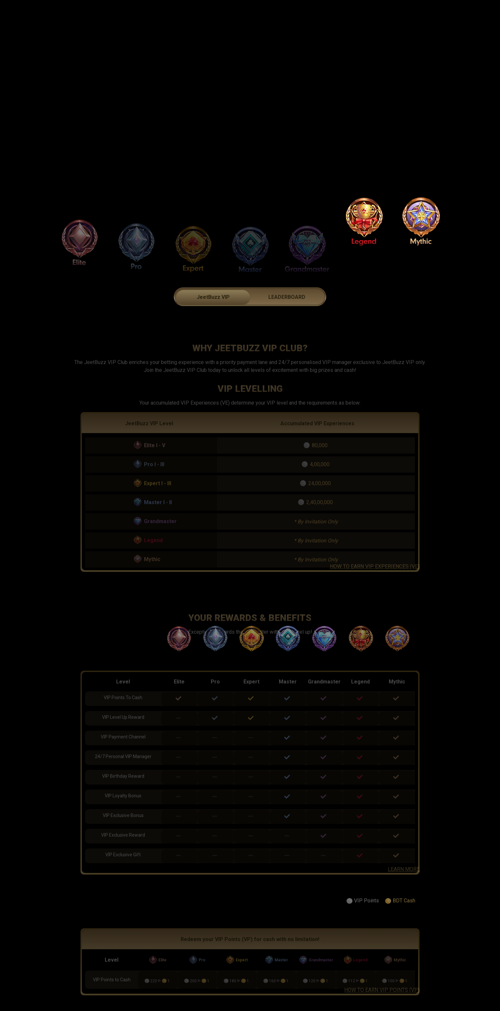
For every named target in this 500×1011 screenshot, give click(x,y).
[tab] (213, 311)
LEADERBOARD (286, 311)
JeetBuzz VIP (213, 311)
